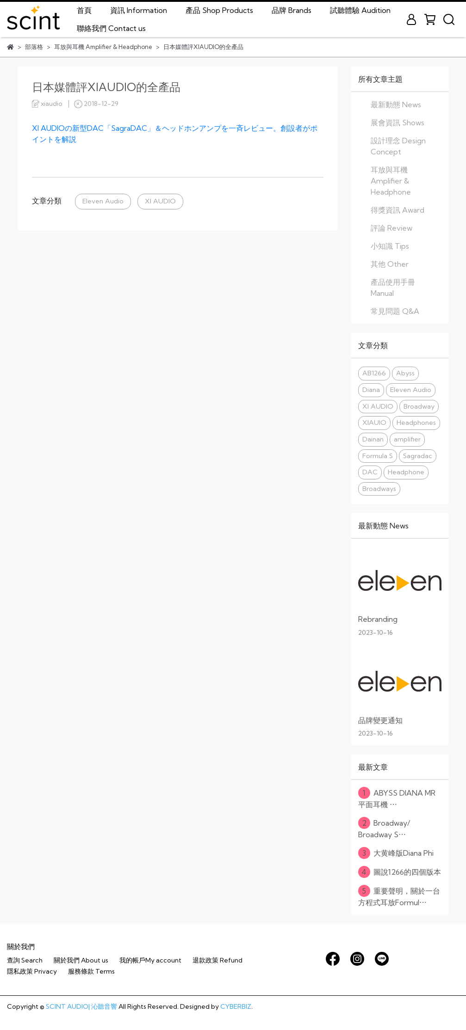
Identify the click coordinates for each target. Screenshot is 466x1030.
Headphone (406, 472)
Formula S (377, 456)
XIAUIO (374, 422)
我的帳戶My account (150, 960)
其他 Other (390, 264)
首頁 (84, 10)
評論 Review (391, 228)
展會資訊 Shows (397, 122)
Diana (371, 390)
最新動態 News (396, 104)
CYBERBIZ (235, 1006)
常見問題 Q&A (395, 311)
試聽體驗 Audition (360, 10)
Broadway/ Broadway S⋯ (384, 828)
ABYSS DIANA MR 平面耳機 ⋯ (396, 798)
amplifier (407, 439)
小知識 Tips (390, 246)
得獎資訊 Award (397, 210)
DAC (370, 472)
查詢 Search (25, 960)
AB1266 (374, 373)
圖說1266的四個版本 (399, 872)
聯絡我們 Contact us (111, 28)
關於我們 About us (81, 960)
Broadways (379, 488)
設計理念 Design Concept (398, 146)
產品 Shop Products (219, 10)
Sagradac (417, 456)
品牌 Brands (291, 10)
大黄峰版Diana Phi (396, 853)
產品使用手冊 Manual (393, 287)
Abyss (405, 373)
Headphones (416, 422)
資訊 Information (138, 10)
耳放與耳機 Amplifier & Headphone (391, 180)
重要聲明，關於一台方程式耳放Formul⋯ (399, 896)
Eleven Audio (103, 201)
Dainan (373, 439)
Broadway (419, 406)
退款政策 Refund (217, 960)
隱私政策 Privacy (32, 971)
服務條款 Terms (91, 971)
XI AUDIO (160, 201)
